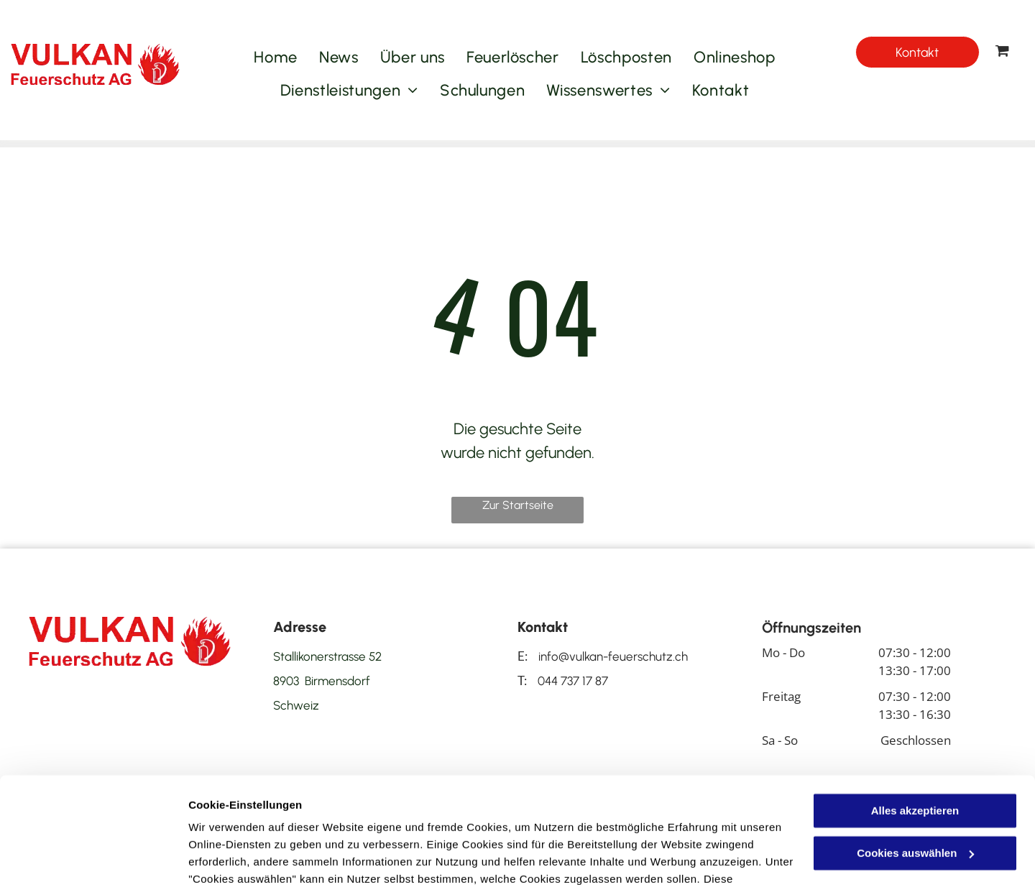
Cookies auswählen (239, 856)
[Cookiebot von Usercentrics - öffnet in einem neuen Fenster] (93, 857)
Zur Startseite (517, 505)
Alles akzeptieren (915, 714)
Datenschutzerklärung (248, 817)
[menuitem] (275, 57)
